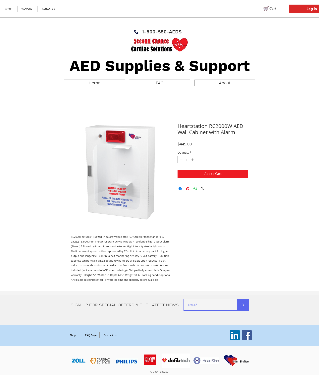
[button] (275, 8)
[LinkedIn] (235, 335)
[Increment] (192, 159)
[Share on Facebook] (180, 188)
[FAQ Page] (26, 9)
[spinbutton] (186, 159)
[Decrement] (180, 159)
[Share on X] (202, 188)
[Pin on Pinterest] (187, 188)
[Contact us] (48, 9)
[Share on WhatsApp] (195, 188)
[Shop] (73, 335)
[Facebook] (247, 335)
